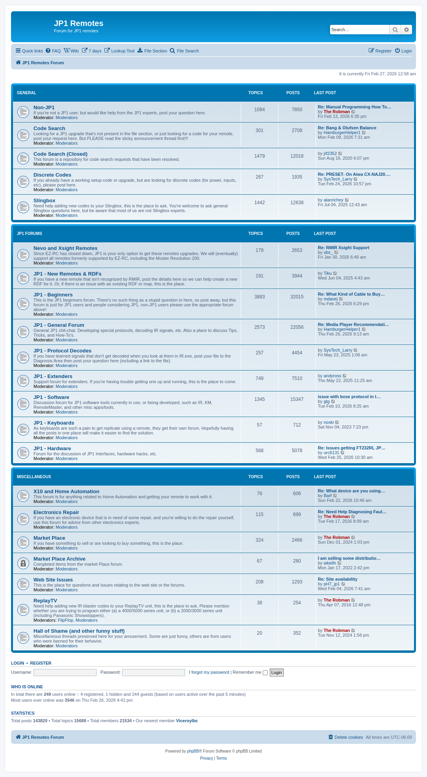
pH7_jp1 (332, 583)
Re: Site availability (337, 579)
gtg (327, 401)
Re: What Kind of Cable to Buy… (351, 294)
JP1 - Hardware (52, 448)
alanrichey (333, 200)
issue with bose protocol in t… (349, 396)
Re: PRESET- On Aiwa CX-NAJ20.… (354, 174)
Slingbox (44, 200)
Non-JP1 (44, 107)
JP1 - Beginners (53, 295)
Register (41, 663)
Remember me (250, 672)
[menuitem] (53, 51)
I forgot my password (209, 672)
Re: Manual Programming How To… (354, 106)
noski (329, 422)
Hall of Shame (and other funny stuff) (79, 631)
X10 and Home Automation (66, 491)
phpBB (193, 751)
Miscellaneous (34, 477)
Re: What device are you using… (351, 490)
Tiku (328, 273)
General (26, 93)
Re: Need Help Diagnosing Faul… (352, 511)
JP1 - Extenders (52, 376)
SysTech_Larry (338, 179)
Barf (328, 495)
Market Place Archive (59, 559)
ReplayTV (45, 601)
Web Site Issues (53, 580)
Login (17, 663)
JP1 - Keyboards (53, 423)
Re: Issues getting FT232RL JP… (352, 447)
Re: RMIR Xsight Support (343, 247)
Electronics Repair (56, 512)
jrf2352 (330, 153)
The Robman (337, 111)
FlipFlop (65, 620)
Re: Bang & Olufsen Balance (347, 127)
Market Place (49, 538)
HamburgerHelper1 (342, 132)
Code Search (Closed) (60, 154)
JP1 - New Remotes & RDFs (67, 274)
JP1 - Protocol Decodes (62, 351)
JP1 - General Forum (58, 325)
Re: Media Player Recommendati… (353, 324)
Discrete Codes (52, 175)
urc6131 (332, 452)
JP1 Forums (29, 233)
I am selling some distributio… (349, 558)
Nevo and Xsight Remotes (65, 248)
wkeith (330, 563)
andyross (333, 375)
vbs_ (328, 252)
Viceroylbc (187, 720)
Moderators (67, 117)
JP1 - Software (51, 397)
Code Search (49, 128)
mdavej (331, 298)
